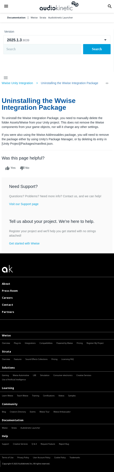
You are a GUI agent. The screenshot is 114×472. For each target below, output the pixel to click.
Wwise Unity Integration (17, 83)
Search (97, 49)
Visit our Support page (23, 204)
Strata (6, 351)
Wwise (6, 335)
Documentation (16, 17)
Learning (8, 388)
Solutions (8, 367)
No (24, 168)
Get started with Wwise (24, 243)
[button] (6, 6)
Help (5, 436)
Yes (10, 168)
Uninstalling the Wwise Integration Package (69, 83)
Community (10, 404)
